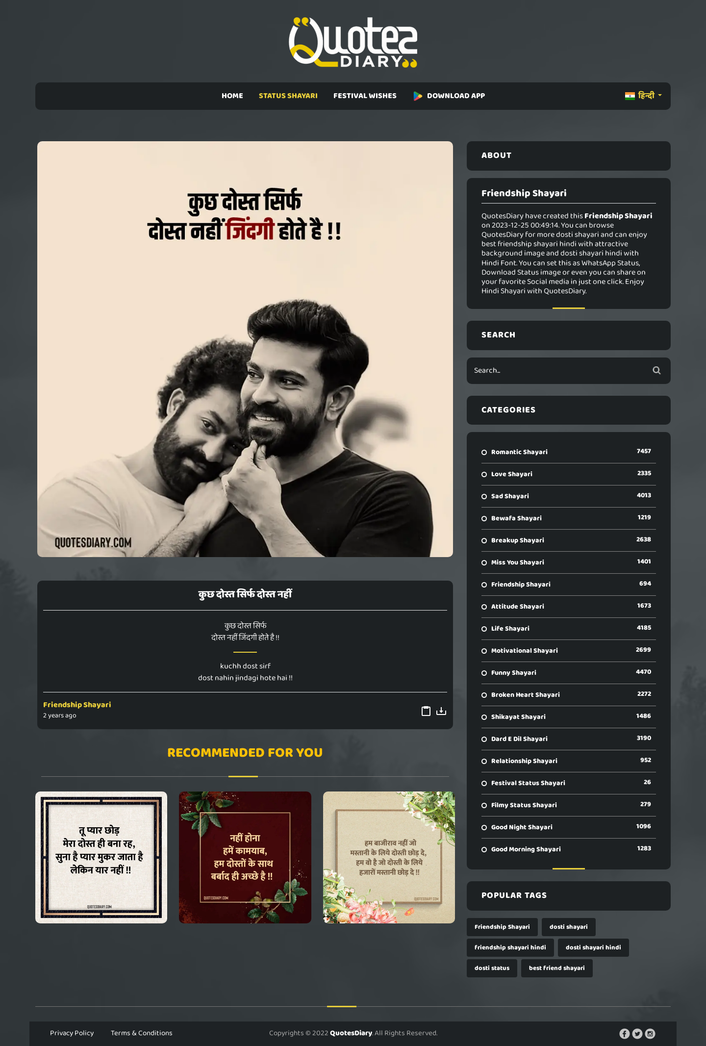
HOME (232, 96)
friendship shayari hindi (510, 948)
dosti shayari (569, 927)
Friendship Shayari (77, 705)
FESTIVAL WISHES (365, 96)
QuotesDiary (351, 1033)
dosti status (492, 968)
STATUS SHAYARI (288, 96)
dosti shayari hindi (593, 948)
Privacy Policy (72, 1033)
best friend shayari (557, 968)
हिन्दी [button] (640, 96)
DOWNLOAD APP (448, 96)
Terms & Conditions (142, 1033)
